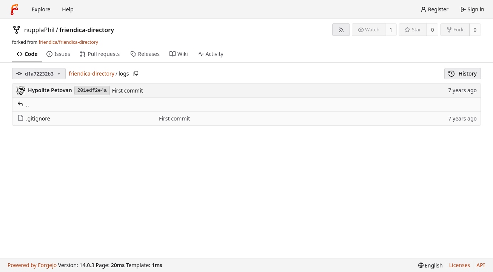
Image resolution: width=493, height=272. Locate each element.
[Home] (14, 9)
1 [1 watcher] (391, 29)
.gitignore (33, 118)
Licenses (459, 265)
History (462, 73)
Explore (41, 9)
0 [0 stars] (432, 29)
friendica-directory (86, 30)
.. (23, 104)
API (480, 265)
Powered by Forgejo (32, 265)
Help (68, 9)
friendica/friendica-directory (68, 42)
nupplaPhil (39, 30)
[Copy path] (135, 73)
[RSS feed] (341, 29)
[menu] (430, 265)
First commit (127, 90)
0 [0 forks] (474, 29)
